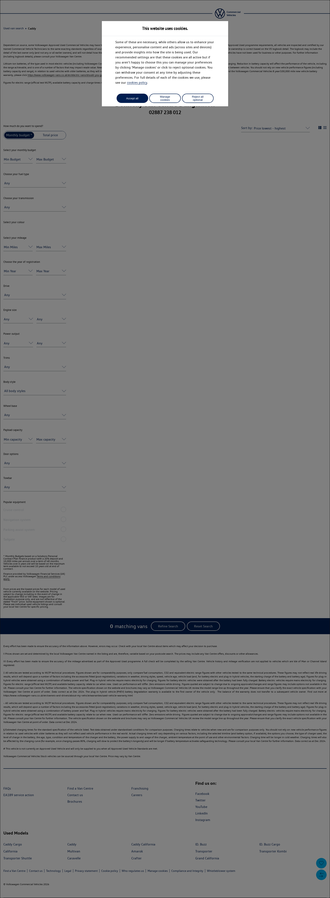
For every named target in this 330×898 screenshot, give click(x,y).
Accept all (132, 98)
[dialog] (165, 449)
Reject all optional (198, 98)
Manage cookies (165, 98)
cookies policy (137, 83)
